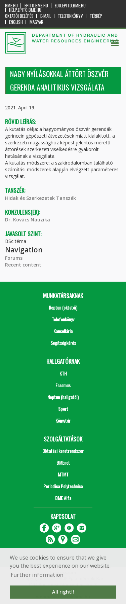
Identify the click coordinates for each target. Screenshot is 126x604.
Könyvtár (63, 420)
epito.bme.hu (36, 5)
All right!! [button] (63, 592)
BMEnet (63, 462)
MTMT (63, 474)
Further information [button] (37, 574)
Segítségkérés (63, 342)
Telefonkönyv (70, 16)
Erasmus (63, 385)
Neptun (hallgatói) (63, 396)
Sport (63, 408)
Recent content (23, 264)
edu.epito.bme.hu (70, 5)
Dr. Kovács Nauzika (27, 219)
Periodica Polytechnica (63, 486)
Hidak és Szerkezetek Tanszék (40, 198)
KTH (63, 373)
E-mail (45, 16)
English (16, 22)
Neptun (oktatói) (63, 307)
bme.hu (11, 5)
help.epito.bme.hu (25, 10)
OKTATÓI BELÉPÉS (19, 16)
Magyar (36, 22)
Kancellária (63, 330)
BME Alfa (63, 497)
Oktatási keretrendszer (63, 450)
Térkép (96, 16)
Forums (14, 258)
